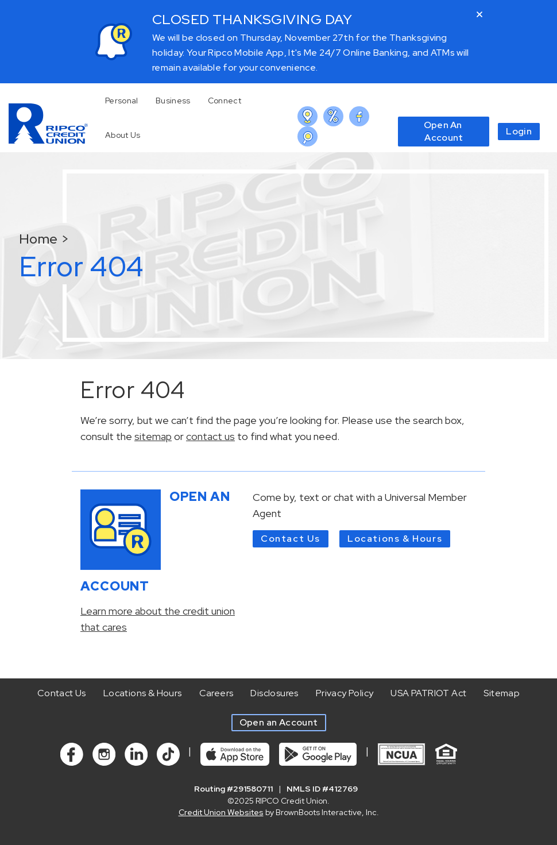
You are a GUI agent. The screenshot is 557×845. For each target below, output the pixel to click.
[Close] (479, 14)
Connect (224, 100)
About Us (123, 135)
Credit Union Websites (221, 812)
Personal (121, 100)
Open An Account (444, 131)
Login (519, 131)
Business (173, 100)
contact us (210, 436)
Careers (216, 693)
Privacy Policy (345, 693)
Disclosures (274, 693)
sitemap (153, 436)
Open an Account (278, 722)
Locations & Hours (394, 539)
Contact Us (290, 539)
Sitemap (501, 693)
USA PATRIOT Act (428, 693)
